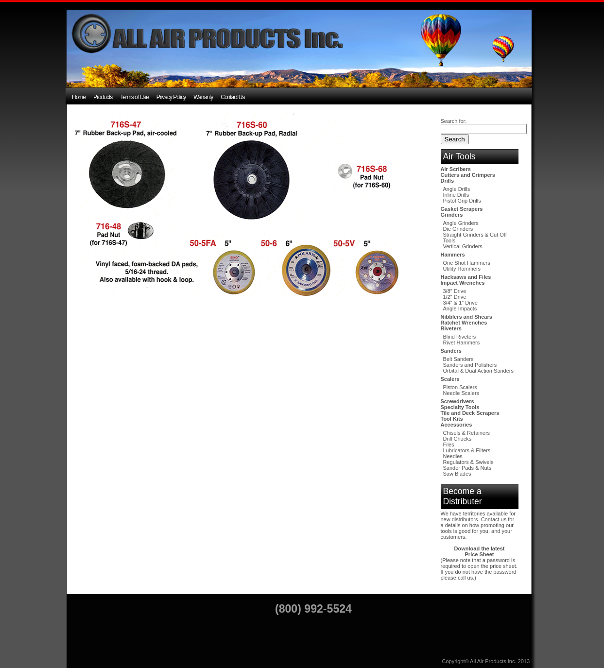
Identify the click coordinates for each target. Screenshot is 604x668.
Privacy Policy (171, 97)
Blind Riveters (459, 337)
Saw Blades (457, 474)
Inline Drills (456, 195)
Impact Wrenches (463, 283)
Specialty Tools (460, 407)
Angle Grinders (461, 223)
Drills (447, 181)
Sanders (451, 351)
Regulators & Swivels (468, 462)
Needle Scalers (461, 393)
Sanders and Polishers (470, 365)
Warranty (203, 97)
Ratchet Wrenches (464, 322)
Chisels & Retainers (466, 433)
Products (102, 97)
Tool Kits (452, 419)
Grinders (452, 215)
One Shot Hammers (466, 263)
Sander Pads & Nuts (467, 468)
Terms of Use (134, 97)
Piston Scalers (460, 387)
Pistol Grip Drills (462, 201)
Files (448, 444)
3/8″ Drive (454, 291)
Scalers (450, 379)
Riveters (451, 328)
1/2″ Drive (454, 297)
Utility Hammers (462, 269)
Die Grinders (458, 229)
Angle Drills (456, 189)
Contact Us (232, 97)
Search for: (454, 121)
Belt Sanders (458, 359)
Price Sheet (479, 554)
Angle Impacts (460, 308)
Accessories (456, 425)
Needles (453, 456)
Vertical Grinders (463, 246)
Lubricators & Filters (467, 450)
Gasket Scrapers (462, 209)
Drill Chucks (457, 439)
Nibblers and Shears (466, 317)
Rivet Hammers (461, 342)
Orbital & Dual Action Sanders (478, 371)
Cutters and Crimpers (468, 175)
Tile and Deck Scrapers (470, 413)
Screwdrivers (457, 401)
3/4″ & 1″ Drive (460, 303)
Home (79, 97)
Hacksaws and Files (466, 277)
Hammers (453, 254)
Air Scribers (456, 169)
